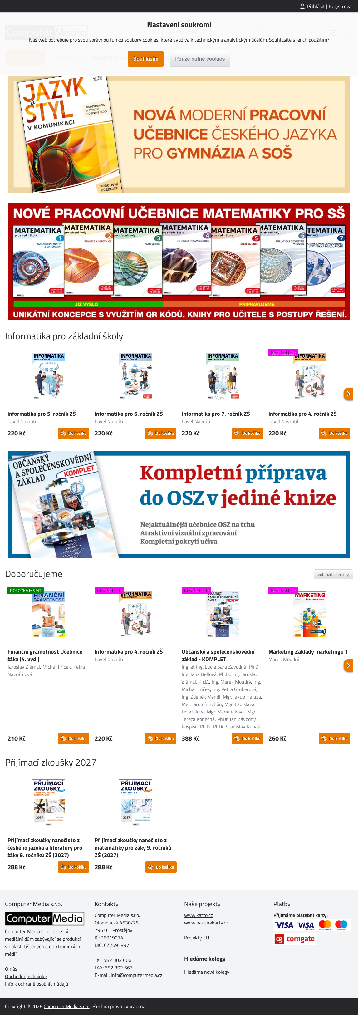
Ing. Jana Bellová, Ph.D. (206, 674)
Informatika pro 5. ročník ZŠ (41, 413)
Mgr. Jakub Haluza (242, 696)
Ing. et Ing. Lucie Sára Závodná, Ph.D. (220, 666)
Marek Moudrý (283, 659)
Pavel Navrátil (22, 421)
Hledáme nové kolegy (206, 972)
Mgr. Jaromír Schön (202, 704)
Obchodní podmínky (26, 976)
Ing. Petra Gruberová (234, 689)
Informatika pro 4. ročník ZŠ (302, 413)
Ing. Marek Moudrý (231, 681)
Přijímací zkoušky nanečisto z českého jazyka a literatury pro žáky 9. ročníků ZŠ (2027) (44, 847)
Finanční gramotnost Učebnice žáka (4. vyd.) (44, 655)
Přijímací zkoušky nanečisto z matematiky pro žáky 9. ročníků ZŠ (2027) (133, 847)
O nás (11, 969)
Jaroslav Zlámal (23, 666)
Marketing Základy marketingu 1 (308, 651)
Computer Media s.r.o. (66, 1006)
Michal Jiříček (56, 666)
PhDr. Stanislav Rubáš (236, 726)
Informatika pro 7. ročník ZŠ (216, 413)
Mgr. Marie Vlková (226, 711)
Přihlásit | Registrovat (330, 6)
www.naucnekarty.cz (206, 922)
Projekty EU (196, 937)
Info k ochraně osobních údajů (36, 984)
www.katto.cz (198, 915)
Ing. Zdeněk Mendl (201, 696)
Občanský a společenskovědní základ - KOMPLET (218, 655)
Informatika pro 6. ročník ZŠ (129, 413)
